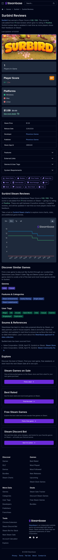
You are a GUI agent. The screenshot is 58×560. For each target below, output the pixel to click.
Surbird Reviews (27, 9)
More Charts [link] (30, 187)
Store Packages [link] (33, 182)
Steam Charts (8, 478)
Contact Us (42, 555)
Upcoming (34, 478)
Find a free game (29, 421)
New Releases (35, 473)
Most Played (35, 465)
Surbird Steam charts (21, 212)
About (34, 555)
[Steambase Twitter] (37, 537)
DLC (4, 465)
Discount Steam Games (39, 496)
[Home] (2, 9)
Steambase (33, 525)
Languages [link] (17, 187)
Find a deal (29, 382)
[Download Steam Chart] (52, 221)
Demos (5, 469)
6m (11, 221)
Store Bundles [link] (18, 182)
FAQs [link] (41, 187)
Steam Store (51, 345)
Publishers (7, 508)
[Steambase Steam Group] (33, 537)
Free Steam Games (37, 500)
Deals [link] (6, 182)
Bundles (6, 473)
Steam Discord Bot (10, 526)
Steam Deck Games (37, 482)
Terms (21, 555)
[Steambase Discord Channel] (30, 537)
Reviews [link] (21, 178)
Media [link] (6, 187)
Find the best (29, 401)
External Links (29, 158)
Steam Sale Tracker (37, 492)
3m (6, 221)
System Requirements (29, 170)
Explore (5, 543)
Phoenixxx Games (32, 134)
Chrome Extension (10, 522)
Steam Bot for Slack (10, 531)
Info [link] (45, 182)
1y (16, 221)
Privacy (14, 555)
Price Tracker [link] (33, 178)
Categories (7, 496)
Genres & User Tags (29, 164)
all (21, 221)
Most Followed (35, 469)
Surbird (16, 9)
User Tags (7, 500)
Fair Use (28, 555)
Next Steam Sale (9, 535)
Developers (7, 504)
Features (29, 152)
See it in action (29, 443)
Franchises (7, 512)
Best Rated (34, 461)
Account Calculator (10, 539)
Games (8, 9)
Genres (5, 492)
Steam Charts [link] (8, 178)
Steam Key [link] (47, 178)
